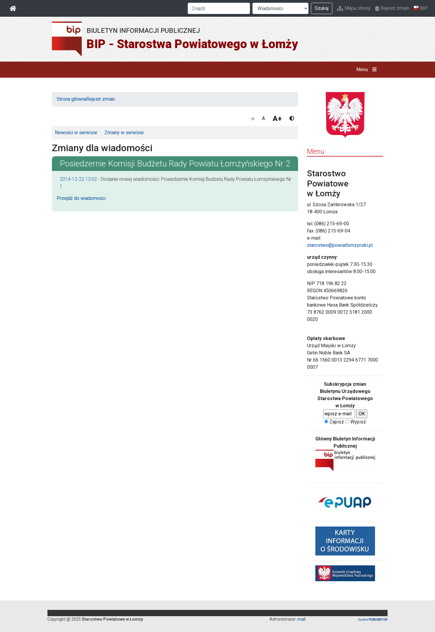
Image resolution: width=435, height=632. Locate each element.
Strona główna (71, 99)
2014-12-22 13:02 (78, 179)
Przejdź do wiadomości (81, 198)
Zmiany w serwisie (124, 132)
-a (252, 118)
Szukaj (321, 8)
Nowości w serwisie (76, 132)
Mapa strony (354, 8)
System (373, 619)
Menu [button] (367, 69)
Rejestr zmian (392, 8)
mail (301, 619)
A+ (277, 118)
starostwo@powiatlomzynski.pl (340, 245)
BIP (421, 8)
